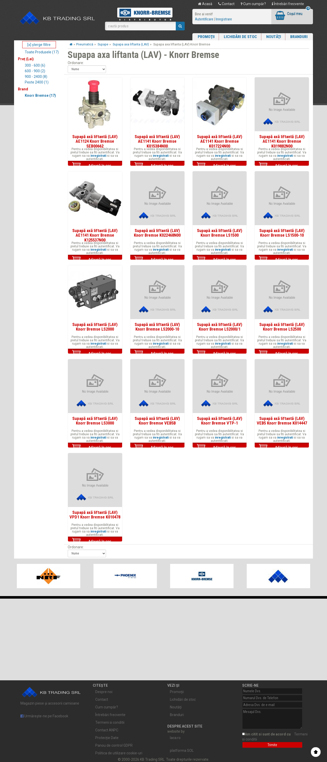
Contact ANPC (106, 730)
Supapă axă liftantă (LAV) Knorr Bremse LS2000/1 (219, 327)
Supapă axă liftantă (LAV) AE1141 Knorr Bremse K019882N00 (282, 141)
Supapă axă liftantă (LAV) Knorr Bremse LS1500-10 (282, 233)
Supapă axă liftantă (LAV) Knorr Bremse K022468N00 (157, 233)
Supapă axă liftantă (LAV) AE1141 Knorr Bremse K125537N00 (95, 235)
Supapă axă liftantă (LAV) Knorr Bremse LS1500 (219, 233)
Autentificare (204, 19)
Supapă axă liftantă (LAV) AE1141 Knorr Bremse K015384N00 (157, 141)
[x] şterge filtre (39, 45)
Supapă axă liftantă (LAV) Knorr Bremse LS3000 (95, 421)
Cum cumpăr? (253, 4)
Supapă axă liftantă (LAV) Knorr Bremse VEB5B (157, 421)
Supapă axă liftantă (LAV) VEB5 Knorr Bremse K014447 (282, 421)
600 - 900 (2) (35, 71)
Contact (226, 4)
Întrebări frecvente (288, 4)
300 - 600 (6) (35, 65)
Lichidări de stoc (240, 36)
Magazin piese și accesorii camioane (51, 695)
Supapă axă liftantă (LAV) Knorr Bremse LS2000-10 (157, 327)
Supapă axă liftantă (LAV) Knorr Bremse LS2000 (95, 327)
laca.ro (175, 738)
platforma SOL (182, 750)
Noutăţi (273, 36)
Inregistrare (224, 19)
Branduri (299, 36)
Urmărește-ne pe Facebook (44, 716)
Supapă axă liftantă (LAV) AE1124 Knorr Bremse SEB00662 (95, 141)
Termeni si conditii (109, 722)
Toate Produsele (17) (42, 52)
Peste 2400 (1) (37, 82)
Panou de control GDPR (114, 745)
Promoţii (206, 36)
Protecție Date (107, 738)
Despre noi (103, 692)
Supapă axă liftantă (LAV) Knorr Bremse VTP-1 (219, 421)
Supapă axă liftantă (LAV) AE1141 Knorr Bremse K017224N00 (219, 141)
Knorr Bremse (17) (40, 95)
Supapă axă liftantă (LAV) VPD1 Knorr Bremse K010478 (94, 514)
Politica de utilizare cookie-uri (118, 753)
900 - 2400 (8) (36, 77)
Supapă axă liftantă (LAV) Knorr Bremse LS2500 (282, 327)
